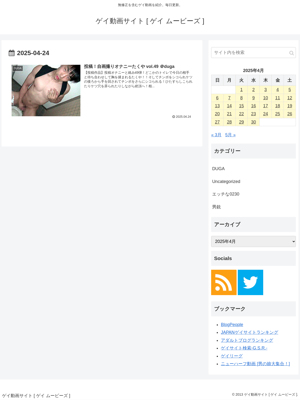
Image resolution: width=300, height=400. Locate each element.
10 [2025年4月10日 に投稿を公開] (265, 97)
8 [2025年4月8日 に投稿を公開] (241, 97)
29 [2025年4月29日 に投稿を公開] (241, 122)
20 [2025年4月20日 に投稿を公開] (217, 113)
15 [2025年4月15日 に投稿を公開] (241, 105)
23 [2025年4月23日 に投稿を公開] (253, 113)
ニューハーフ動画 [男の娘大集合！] (255, 363)
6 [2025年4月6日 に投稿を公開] (217, 97)
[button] (291, 53)
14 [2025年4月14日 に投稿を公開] (229, 105)
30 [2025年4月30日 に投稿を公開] (253, 122)
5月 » (230, 134)
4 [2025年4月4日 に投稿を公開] (278, 89)
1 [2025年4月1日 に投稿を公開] (241, 89)
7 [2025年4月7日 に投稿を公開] (229, 97)
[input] (253, 52)
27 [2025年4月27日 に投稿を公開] (217, 122)
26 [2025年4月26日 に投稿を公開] (289, 113)
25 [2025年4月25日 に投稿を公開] (277, 113)
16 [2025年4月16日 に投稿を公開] (253, 105)
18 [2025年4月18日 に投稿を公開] (277, 105)
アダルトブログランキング (247, 340)
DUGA (218, 168)
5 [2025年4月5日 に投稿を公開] (289, 89)
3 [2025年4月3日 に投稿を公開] (265, 89)
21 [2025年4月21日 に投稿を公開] (229, 113)
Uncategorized (226, 181)
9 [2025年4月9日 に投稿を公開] (253, 97)
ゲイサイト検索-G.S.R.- (244, 348)
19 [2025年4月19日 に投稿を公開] (289, 105)
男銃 (216, 206)
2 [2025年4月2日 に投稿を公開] (253, 89)
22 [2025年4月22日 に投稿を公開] (241, 113)
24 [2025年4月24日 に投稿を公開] (265, 113)
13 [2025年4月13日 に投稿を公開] (217, 105)
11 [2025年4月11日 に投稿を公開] (277, 97)
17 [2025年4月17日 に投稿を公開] (265, 105)
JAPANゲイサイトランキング (249, 332)
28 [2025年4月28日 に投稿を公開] (229, 122)
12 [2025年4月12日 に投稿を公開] (289, 97)
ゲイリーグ (232, 356)
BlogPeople (232, 324)
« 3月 (216, 134)
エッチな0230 (225, 194)
